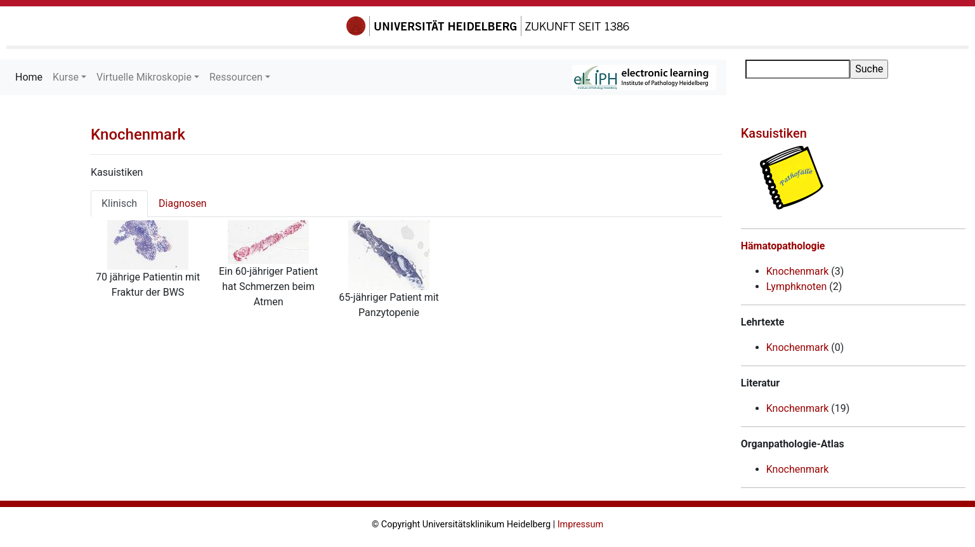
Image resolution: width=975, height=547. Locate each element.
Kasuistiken (774, 133)
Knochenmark (138, 134)
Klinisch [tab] (119, 203)
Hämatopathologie (783, 246)
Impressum (580, 524)
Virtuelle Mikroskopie (144, 77)
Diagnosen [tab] (183, 203)
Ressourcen (236, 77)
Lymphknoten (796, 286)
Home (31, 76)
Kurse (66, 77)
